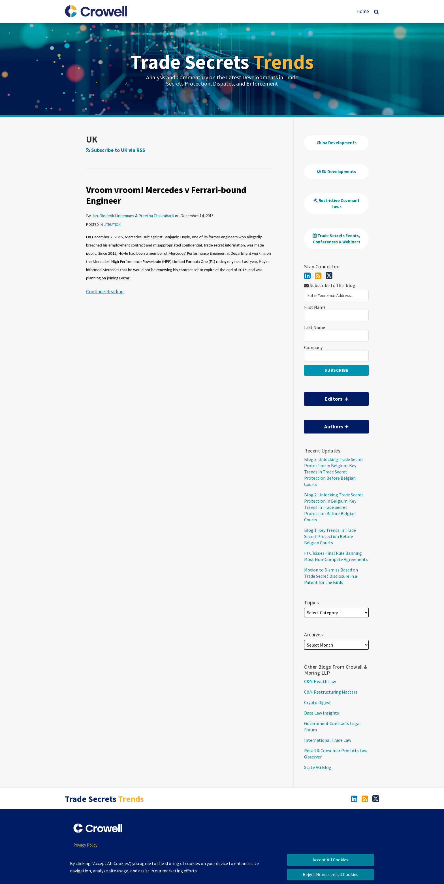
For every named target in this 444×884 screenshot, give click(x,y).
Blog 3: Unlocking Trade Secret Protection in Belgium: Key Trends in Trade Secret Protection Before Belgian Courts (333, 471)
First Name (315, 307)
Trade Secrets (222, 61)
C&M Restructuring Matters (330, 692)
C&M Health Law (320, 681)
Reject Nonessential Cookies (330, 874)
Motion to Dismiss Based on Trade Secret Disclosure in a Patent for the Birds (331, 576)
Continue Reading (105, 291)
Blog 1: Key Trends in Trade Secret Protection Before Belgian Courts (330, 536)
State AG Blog (317, 767)
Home (363, 11)
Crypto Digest (317, 702)
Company (313, 347)
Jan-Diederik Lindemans (113, 215)
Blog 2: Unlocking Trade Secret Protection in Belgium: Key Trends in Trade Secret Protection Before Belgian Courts (333, 507)
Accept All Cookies (330, 859)
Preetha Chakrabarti (156, 215)
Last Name (314, 327)
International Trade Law (327, 740)
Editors (326, 397)
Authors (326, 425)
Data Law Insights (321, 713)
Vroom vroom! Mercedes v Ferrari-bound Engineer (166, 195)
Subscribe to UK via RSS (115, 150)
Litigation (112, 224)
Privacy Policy (85, 845)
